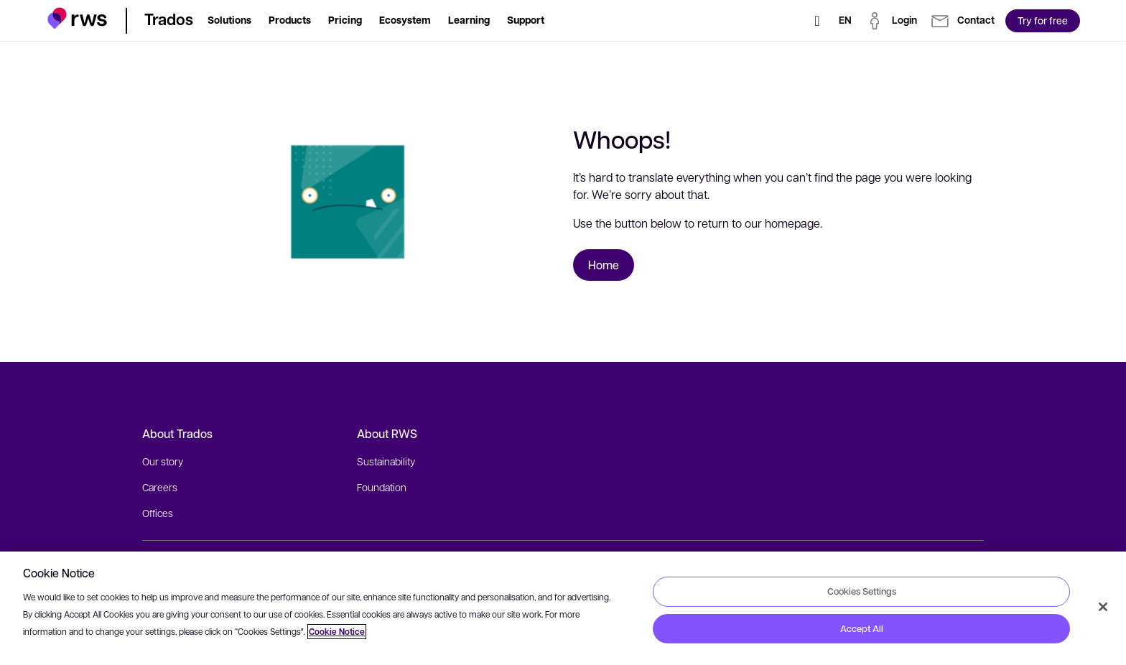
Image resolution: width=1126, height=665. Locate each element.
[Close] (1103, 607)
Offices (157, 512)
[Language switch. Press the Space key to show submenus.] (845, 21)
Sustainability (386, 461)
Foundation (381, 486)
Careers (159, 486)
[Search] (817, 21)
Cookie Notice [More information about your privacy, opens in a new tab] (337, 632)
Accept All (861, 628)
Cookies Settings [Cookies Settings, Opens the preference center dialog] (861, 591)
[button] (77, 18)
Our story (162, 461)
